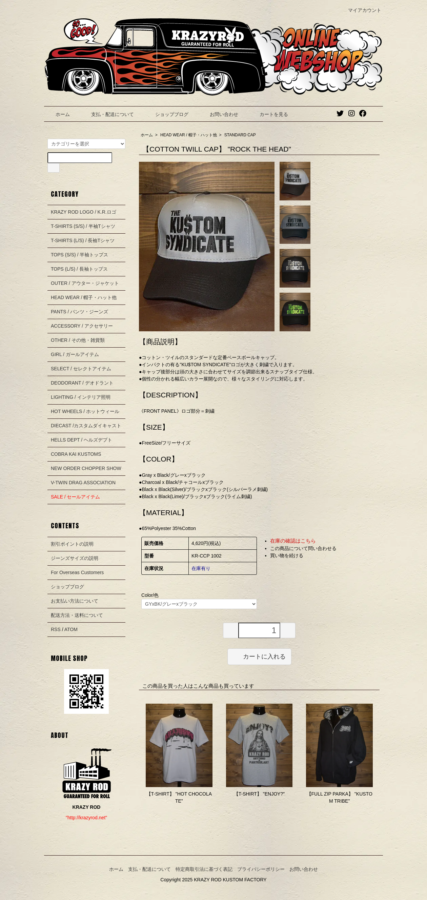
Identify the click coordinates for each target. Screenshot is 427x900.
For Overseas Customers (77, 572)
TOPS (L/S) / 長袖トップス (79, 269)
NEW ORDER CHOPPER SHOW (86, 468)
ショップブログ (166, 114)
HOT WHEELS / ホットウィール (85, 411)
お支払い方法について (74, 601)
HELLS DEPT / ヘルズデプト (81, 440)
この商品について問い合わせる (303, 548)
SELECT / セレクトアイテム (81, 368)
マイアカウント (361, 10)
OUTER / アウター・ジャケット (85, 283)
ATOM (71, 629)
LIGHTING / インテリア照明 (80, 397)
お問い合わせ (219, 114)
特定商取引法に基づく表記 (204, 869)
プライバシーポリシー (261, 869)
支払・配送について (107, 114)
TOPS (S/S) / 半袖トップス (79, 254)
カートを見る (269, 114)
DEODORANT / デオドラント (82, 383)
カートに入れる (259, 656)
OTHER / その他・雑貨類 (78, 340)
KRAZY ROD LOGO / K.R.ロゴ (83, 212)
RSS (56, 629)
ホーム (58, 114)
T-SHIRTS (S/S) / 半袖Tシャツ (83, 226)
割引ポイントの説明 (72, 544)
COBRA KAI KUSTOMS (76, 454)
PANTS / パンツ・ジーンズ (79, 311)
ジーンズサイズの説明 (74, 558)
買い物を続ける (286, 555)
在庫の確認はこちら (293, 541)
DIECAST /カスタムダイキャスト (86, 425)
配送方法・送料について (77, 615)
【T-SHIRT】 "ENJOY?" (259, 794)
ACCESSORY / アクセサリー (82, 326)
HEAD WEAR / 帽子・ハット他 (188, 135)
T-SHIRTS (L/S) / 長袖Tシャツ (83, 240)
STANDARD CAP (240, 135)
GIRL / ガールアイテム (75, 354)
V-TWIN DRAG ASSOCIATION (83, 482)
